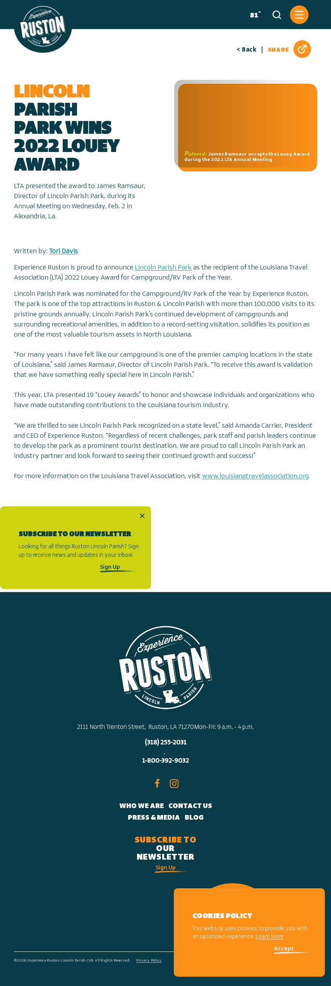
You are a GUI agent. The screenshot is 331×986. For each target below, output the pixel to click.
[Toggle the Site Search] (277, 14)
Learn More (269, 937)
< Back (247, 50)
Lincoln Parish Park (163, 267)
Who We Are (141, 806)
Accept (284, 949)
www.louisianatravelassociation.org (255, 476)
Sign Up (110, 567)
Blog (194, 818)
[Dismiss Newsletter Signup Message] (142, 515)
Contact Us (190, 806)
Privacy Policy (148, 960)
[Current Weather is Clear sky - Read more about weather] (254, 14)
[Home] (43, 26)
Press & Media (154, 818)
